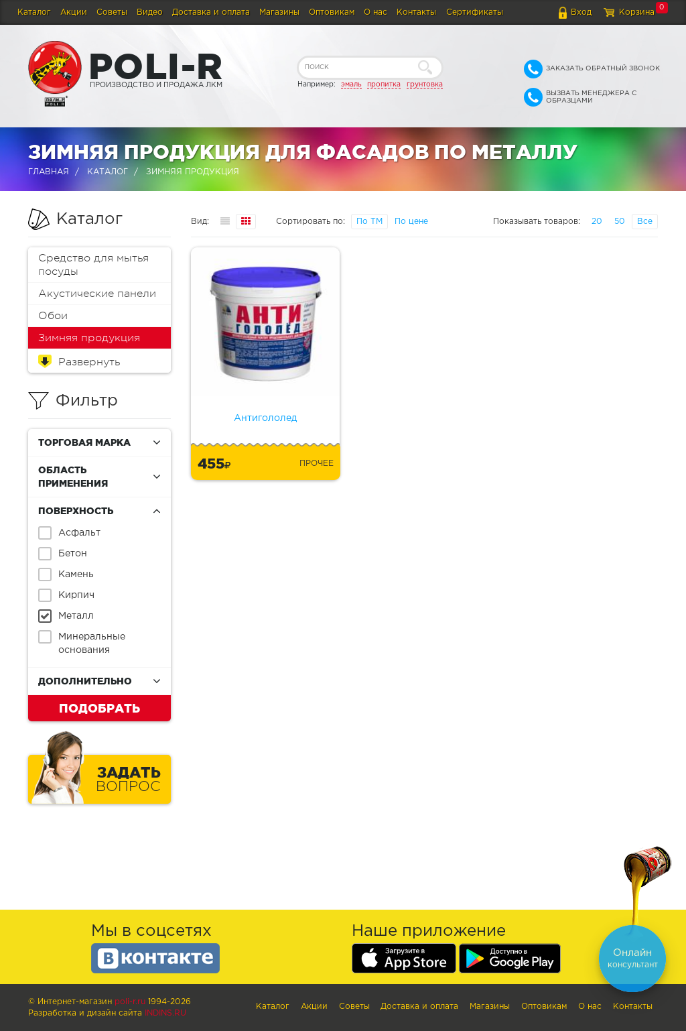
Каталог (34, 12)
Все (645, 221)
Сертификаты (474, 12)
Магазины (279, 12)
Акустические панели (97, 294)
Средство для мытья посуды (93, 265)
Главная (48, 172)
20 (597, 221)
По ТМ (369, 221)
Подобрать (99, 708)
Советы (111, 12)
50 (619, 221)
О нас (375, 12)
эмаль (351, 84)
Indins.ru (165, 1013)
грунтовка (425, 84)
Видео (150, 12)
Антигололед (265, 418)
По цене (411, 221)
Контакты (416, 12)
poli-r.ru (130, 1002)
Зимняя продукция (89, 338)
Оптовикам (331, 12)
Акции (73, 12)
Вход (581, 12)
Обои (53, 316)
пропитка (384, 84)
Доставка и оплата (211, 12)
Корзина (637, 12)
